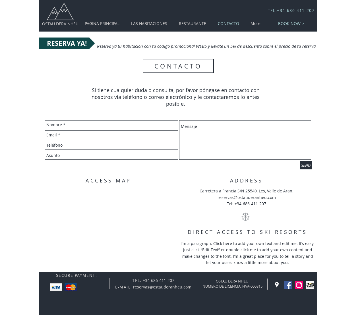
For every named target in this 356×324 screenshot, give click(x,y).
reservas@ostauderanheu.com (247, 197)
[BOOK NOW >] (291, 23)
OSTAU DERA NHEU (60, 23)
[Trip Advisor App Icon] (310, 285)
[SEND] (306, 165)
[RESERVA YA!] (67, 43)
